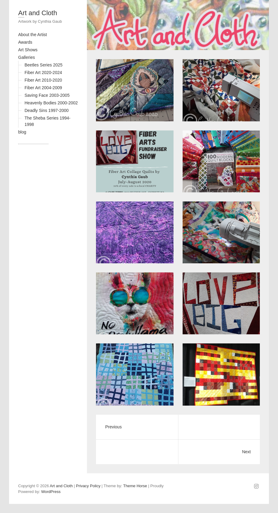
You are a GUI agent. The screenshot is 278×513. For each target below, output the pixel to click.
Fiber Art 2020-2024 (43, 72)
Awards (25, 42)
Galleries (26, 57)
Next (246, 451)
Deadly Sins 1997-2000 (47, 110)
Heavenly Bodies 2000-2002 (51, 102)
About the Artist (32, 34)
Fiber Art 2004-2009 (43, 87)
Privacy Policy (88, 486)
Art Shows (28, 49)
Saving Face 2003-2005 (47, 95)
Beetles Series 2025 (43, 64)
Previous (113, 426)
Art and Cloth (37, 13)
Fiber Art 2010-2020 (43, 80)
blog (22, 132)
